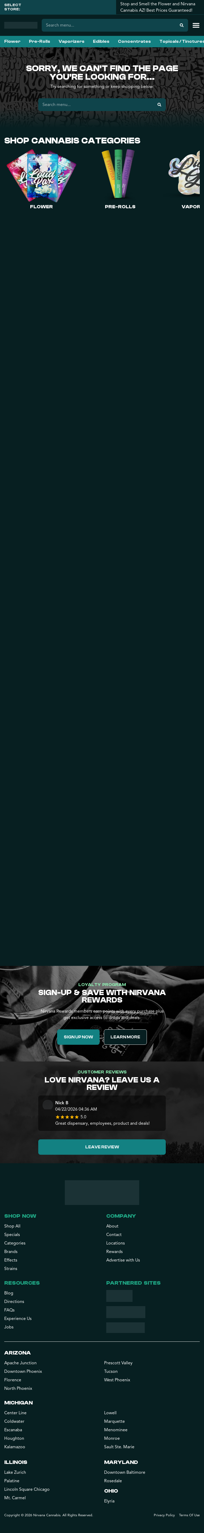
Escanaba (13, 1430)
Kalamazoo (14, 1447)
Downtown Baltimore (124, 1472)
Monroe (112, 1438)
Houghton (14, 1438)
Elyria (109, 1501)
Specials (12, 1234)
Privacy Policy (164, 1515)
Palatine (11, 1481)
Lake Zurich (15, 1472)
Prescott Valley (118, 1363)
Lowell (110, 1413)
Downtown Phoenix (23, 1371)
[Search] (181, 25)
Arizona (17, 1353)
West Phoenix (117, 1380)
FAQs (9, 1310)
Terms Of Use (189, 1515)
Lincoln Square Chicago (27, 1489)
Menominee (116, 1430)
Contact (114, 1234)
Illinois (15, 1462)
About (112, 1226)
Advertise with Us (123, 1260)
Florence (12, 1380)
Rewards (114, 1251)
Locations (115, 1243)
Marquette (114, 1421)
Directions (14, 1301)
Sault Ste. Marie (119, 1447)
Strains (10, 1268)
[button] (196, 25)
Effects (10, 1260)
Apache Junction (20, 1363)
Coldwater (14, 1421)
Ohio (111, 1491)
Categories (15, 1243)
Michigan (18, 1403)
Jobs (9, 1327)
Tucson (111, 1371)
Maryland (121, 1462)
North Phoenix (18, 1388)
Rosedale (113, 1481)
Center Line (15, 1413)
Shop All (12, 1226)
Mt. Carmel (15, 1498)
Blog (8, 1293)
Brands (11, 1251)
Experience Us (18, 1318)
